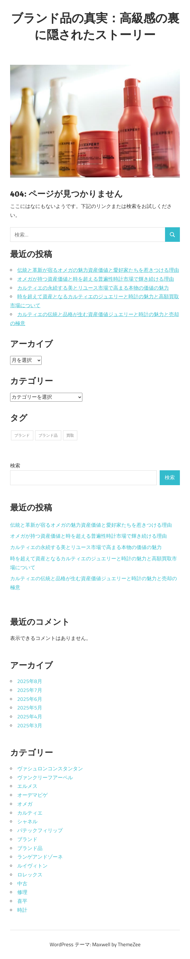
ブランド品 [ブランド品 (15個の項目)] (48, 435)
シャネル (27, 821)
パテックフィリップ (40, 830)
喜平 (22, 901)
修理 (22, 892)
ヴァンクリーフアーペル (45, 777)
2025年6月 (29, 699)
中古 (22, 883)
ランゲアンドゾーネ (40, 857)
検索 (15, 465)
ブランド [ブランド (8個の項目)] (22, 435)
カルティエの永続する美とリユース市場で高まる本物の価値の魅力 (93, 288)
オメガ (24, 804)
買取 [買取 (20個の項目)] (70, 435)
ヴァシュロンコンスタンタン (50, 768)
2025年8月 (29, 681)
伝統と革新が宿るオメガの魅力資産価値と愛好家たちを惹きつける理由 (98, 270)
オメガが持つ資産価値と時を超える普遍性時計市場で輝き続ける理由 (95, 279)
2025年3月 (29, 725)
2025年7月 (29, 690)
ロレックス (30, 874)
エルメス (27, 786)
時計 (22, 910)
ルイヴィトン (32, 866)
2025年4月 (29, 716)
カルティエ (30, 813)
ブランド (27, 839)
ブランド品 (30, 848)
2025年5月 (29, 708)
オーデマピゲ (32, 795)
